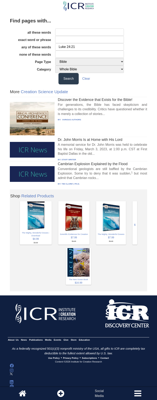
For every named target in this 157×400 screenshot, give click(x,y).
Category (44, 69)
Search (68, 78)
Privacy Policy (70, 358)
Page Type (43, 62)
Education (84, 340)
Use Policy (53, 358)
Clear (86, 78)
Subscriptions (89, 358)
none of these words (35, 54)
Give (66, 340)
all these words (39, 32)
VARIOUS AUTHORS (71, 119)
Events (57, 340)
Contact (104, 358)
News (24, 340)
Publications (36, 340)
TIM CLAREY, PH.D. (71, 184)
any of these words (36, 47)
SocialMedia (99, 393)
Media (48, 340)
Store (74, 340)
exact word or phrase (34, 40)
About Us (13, 340)
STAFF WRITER (69, 159)
